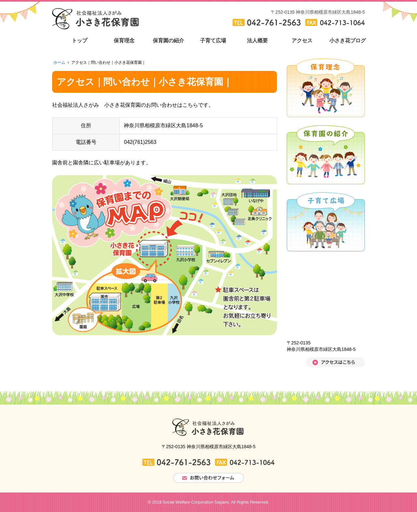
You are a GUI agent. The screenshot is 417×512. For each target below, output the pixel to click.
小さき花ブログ (346, 40)
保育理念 (124, 40)
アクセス (302, 40)
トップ (79, 40)
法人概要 (257, 40)
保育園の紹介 (168, 40)
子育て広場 (213, 40)
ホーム (59, 62)
